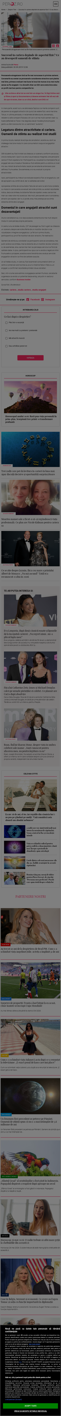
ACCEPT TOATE (31, 1406)
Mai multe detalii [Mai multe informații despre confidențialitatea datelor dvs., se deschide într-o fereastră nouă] (34, 1344)
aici (20, 1362)
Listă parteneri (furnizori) (13, 1399)
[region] (30, 1370)
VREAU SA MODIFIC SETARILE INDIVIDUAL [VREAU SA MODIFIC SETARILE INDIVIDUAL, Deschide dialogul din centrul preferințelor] (30, 1411)
